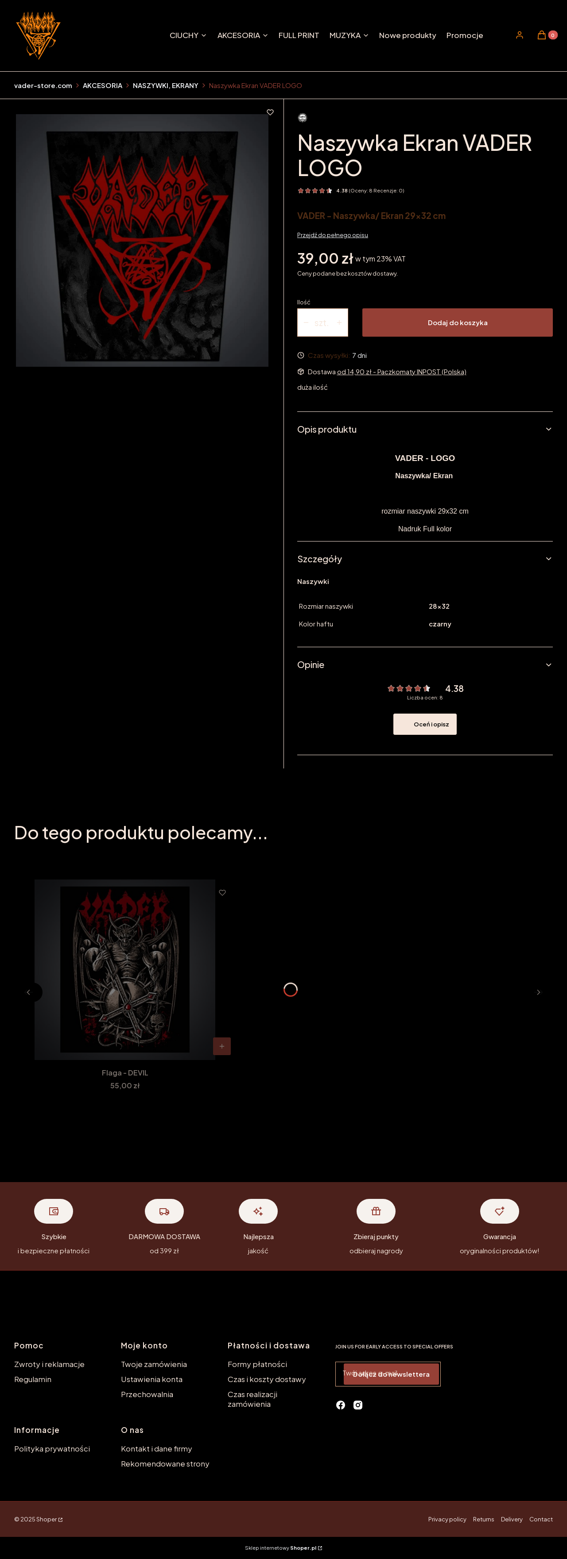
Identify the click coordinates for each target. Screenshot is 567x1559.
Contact (541, 1519)
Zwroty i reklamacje (49, 1364)
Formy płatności (257, 1364)
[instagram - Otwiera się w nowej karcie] (358, 1405)
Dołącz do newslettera (391, 1374)
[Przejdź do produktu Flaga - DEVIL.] (125, 969)
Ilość (304, 302)
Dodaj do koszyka (458, 322)
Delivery (512, 1519)
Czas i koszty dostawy (267, 1379)
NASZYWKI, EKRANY (165, 85)
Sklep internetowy (280, 1548)
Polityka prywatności (52, 1448)
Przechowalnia (147, 1394)
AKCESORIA (102, 85)
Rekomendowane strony (165, 1463)
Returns (483, 1519)
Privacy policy (447, 1519)
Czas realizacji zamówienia (252, 1399)
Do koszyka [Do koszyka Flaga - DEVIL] (221, 1046)
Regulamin (32, 1379)
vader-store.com (43, 85)
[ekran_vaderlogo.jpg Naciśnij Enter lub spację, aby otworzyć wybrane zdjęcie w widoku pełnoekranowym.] (142, 240)
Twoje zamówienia (154, 1364)
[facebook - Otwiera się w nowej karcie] (340, 1405)
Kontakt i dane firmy (156, 1448)
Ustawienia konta (152, 1379)
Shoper (46, 1519)
